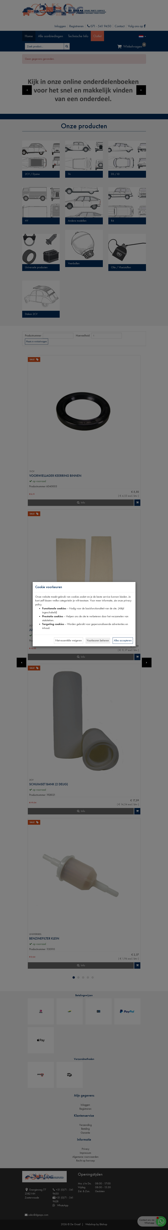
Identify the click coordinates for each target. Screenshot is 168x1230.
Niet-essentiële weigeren (68, 640)
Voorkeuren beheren (98, 640)
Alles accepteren (123, 640)
